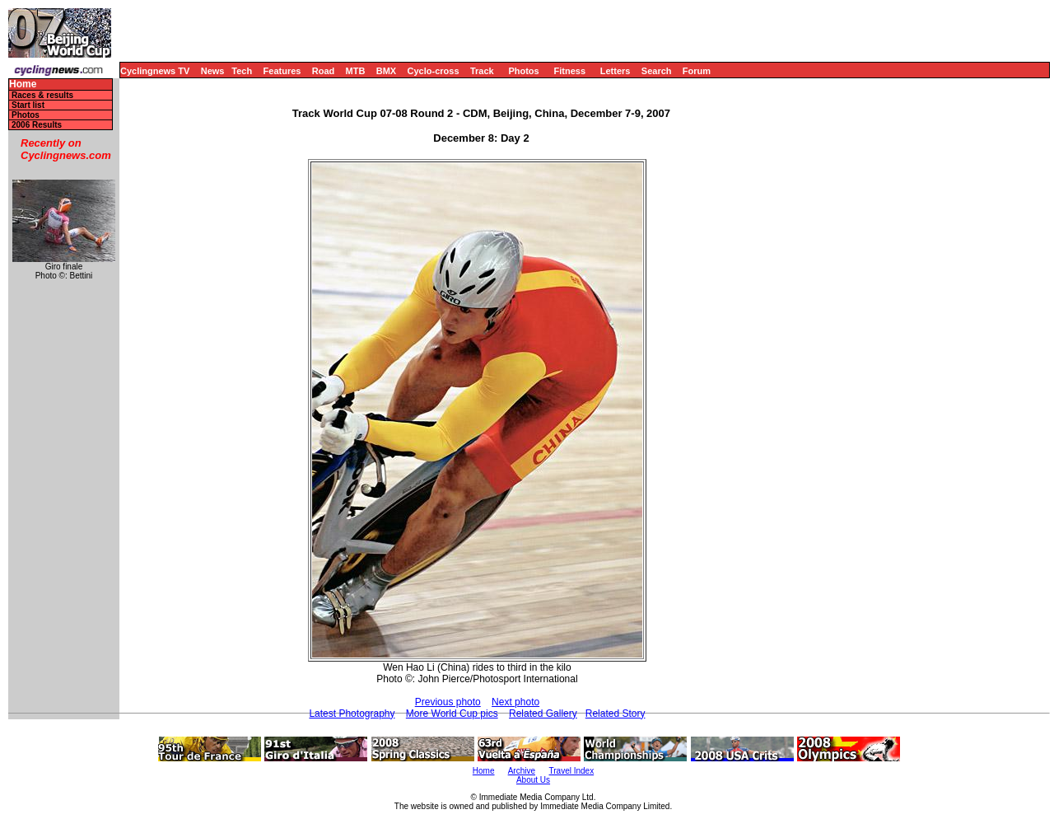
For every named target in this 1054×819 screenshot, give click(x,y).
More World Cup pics (452, 713)
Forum (697, 71)
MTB (356, 71)
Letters (615, 71)
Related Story (615, 713)
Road (323, 71)
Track (482, 71)
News (213, 71)
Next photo (515, 702)
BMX (386, 71)
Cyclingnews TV (154, 71)
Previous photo (448, 702)
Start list (28, 105)
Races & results (42, 95)
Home (22, 84)
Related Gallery (543, 713)
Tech (241, 71)
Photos (523, 71)
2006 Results (37, 124)
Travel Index (572, 770)
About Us (533, 779)
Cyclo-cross (433, 71)
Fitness (569, 71)
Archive (521, 770)
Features (282, 71)
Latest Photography (351, 713)
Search (656, 71)
